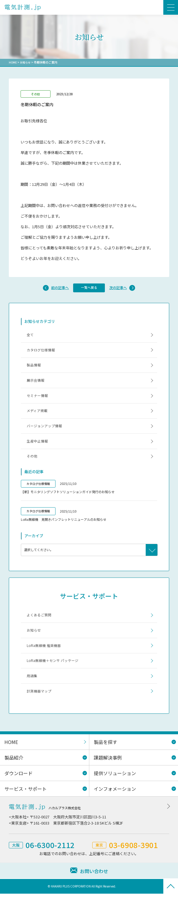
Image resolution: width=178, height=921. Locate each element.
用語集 (33, 701)
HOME (13, 62)
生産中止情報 (38, 455)
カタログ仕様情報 (42, 353)
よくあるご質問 (40, 633)
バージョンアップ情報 (46, 438)
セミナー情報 (38, 404)
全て (31, 336)
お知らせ (26, 62)
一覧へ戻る (89, 288)
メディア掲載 (38, 421)
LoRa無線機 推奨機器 (45, 667)
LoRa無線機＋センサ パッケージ (55, 684)
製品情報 (35, 370)
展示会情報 (36, 388)
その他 (33, 472)
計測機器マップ (40, 718)
